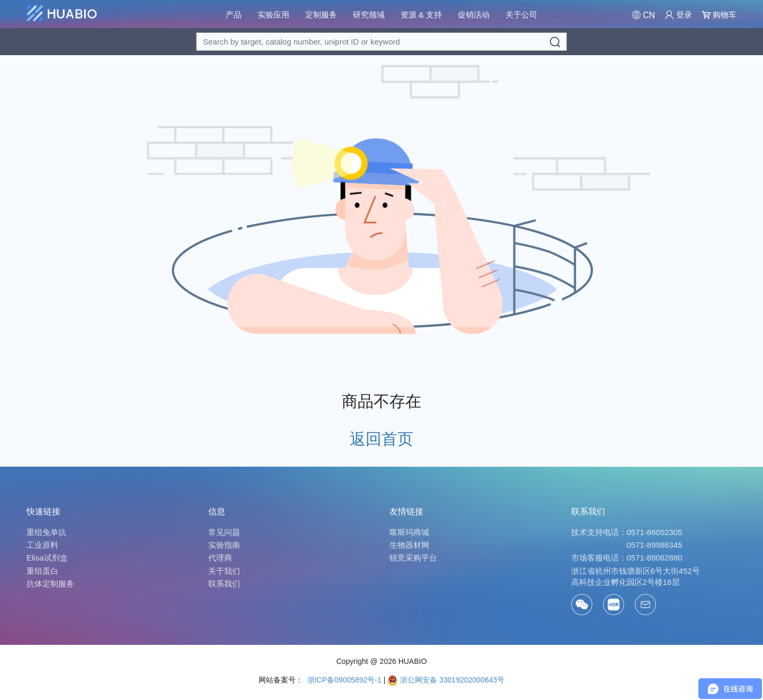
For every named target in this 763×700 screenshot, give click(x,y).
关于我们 (224, 570)
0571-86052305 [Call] (654, 532)
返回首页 (381, 439)
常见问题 (224, 532)
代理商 (220, 557)
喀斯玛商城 (409, 532)
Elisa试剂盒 (47, 557)
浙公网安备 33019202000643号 (445, 680)
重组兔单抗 (46, 532)
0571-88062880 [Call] (654, 557)
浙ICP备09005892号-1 (343, 680)
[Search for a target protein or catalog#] (381, 41)
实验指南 (224, 544)
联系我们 (224, 583)
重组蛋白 (42, 570)
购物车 (719, 14)
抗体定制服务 (50, 583)
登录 (678, 14)
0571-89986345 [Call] (654, 544)
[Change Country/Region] (643, 15)
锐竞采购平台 (413, 557)
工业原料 (42, 544)
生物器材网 (409, 544)
